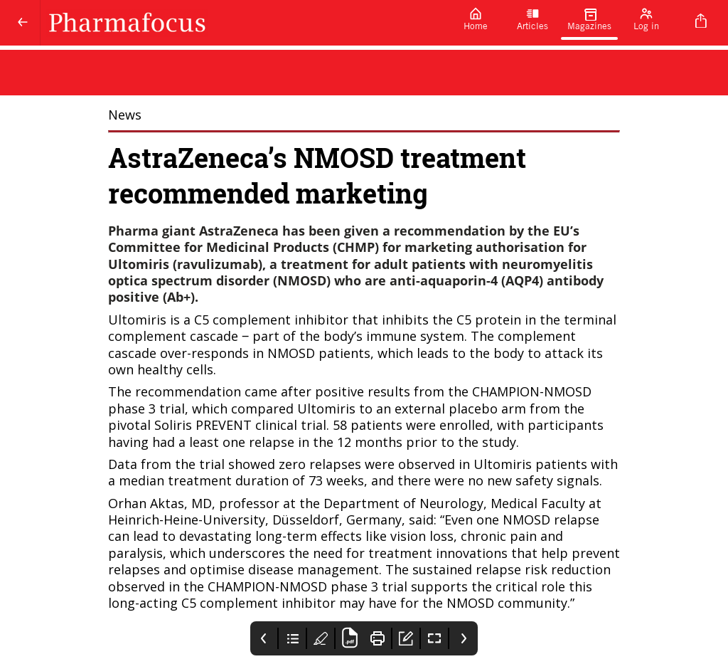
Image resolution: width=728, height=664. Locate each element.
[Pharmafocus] (243, 23)
